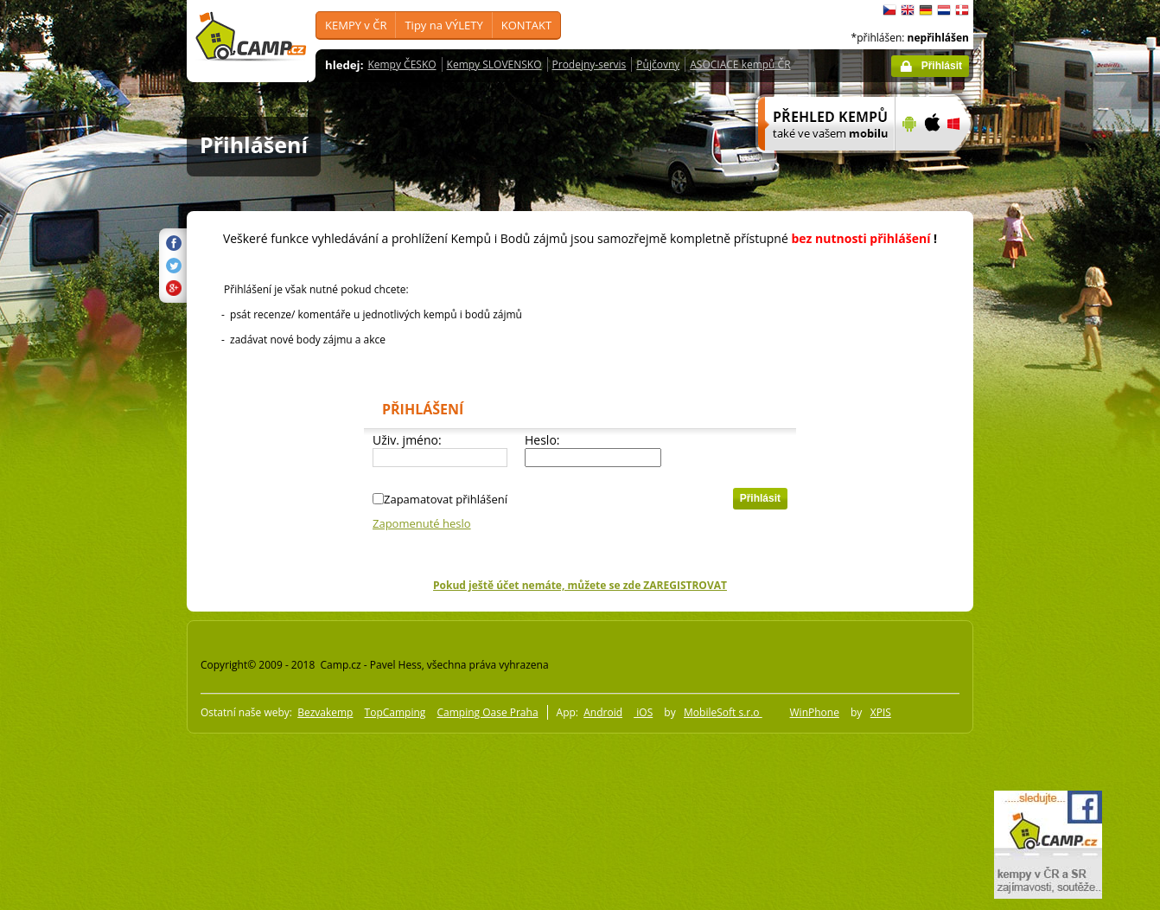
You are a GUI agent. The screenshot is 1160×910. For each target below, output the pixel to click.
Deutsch (926, 10)
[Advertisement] (1046, 519)
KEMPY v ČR (355, 25)
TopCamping (395, 712)
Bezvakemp (325, 712)
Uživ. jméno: (407, 440)
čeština (889, 10)
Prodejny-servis (589, 64)
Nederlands (944, 10)
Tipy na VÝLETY (443, 25)
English (908, 10)
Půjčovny (657, 64)
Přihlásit (941, 66)
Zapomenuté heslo (422, 523)
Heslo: (542, 440)
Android (602, 712)
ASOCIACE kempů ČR (740, 64)
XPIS (880, 712)
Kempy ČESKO (401, 64)
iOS (643, 712)
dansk (962, 10)
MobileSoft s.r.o (723, 712)
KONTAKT (526, 25)
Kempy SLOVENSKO (494, 64)
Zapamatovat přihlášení (445, 499)
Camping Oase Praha (487, 712)
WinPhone (814, 712)
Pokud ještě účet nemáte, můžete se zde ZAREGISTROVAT (580, 585)
